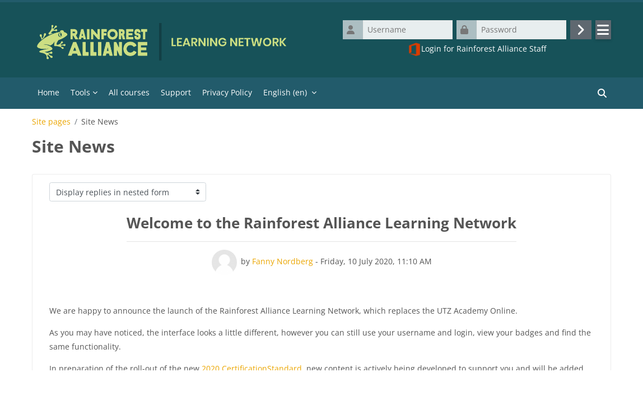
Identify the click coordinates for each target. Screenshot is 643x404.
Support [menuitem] (176, 92)
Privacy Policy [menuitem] (227, 92)
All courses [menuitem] (129, 92)
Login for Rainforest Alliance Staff (477, 49)
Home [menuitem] (48, 92)
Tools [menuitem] (80, 92)
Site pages (51, 122)
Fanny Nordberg (282, 261)
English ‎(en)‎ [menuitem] (285, 92)
